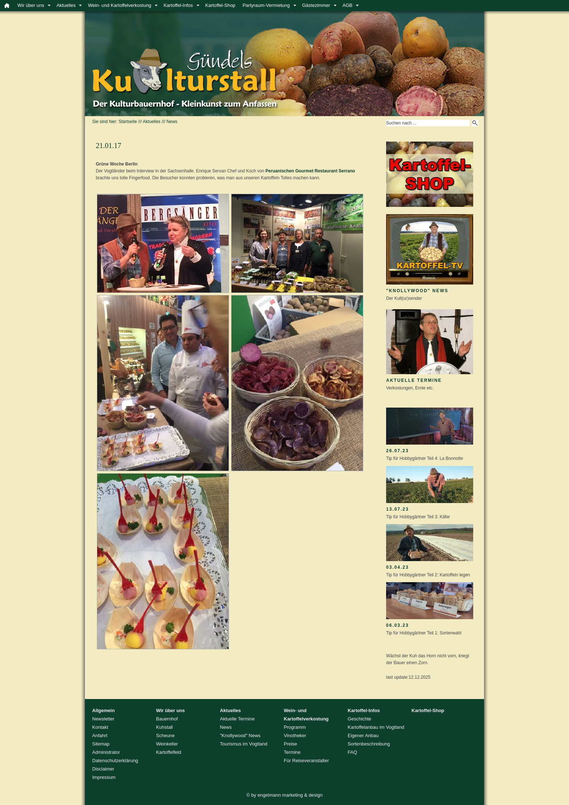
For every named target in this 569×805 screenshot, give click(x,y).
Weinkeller (167, 744)
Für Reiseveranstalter (306, 760)
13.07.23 (397, 509)
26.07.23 (397, 450)
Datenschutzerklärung (115, 760)
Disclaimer (103, 769)
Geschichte (359, 719)
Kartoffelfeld (168, 752)
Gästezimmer (316, 5)
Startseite (128, 121)
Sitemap (101, 744)
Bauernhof (167, 719)
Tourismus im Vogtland (243, 744)
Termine (292, 752)
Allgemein (103, 710)
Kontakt (100, 727)
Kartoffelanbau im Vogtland (376, 727)
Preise (290, 744)
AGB (347, 5)
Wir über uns (30, 5)
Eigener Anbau (363, 735)
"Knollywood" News (417, 290)
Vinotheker (295, 735)
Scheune (165, 735)
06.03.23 (397, 625)
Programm (295, 727)
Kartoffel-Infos (178, 5)
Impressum (103, 777)
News (172, 121)
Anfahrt (99, 735)
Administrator (106, 752)
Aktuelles (66, 5)
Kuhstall (164, 727)
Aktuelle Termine (414, 380)
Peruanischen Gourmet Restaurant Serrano (310, 170)
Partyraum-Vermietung (266, 5)
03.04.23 (397, 567)
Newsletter (103, 719)
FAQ (352, 752)
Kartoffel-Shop (220, 5)
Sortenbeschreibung (369, 744)
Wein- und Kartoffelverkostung (119, 5)
